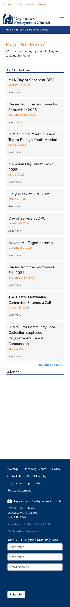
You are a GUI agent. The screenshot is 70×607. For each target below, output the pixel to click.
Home (9, 29)
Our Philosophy (36, 476)
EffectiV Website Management (23, 531)
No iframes (35, 413)
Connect (8, 4)
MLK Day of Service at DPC (31, 79)
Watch (31, 4)
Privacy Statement (19, 490)
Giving (56, 469)
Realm (43, 4)
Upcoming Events (35, 469)
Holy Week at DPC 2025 (29, 194)
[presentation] (28, 579)
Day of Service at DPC (26, 218)
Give (20, 4)
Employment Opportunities (24, 483)
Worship (12, 469)
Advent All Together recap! (31, 242)
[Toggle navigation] (62, 17)
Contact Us (14, 476)
